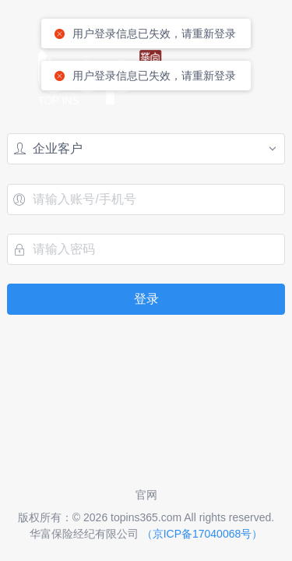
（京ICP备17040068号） (202, 533)
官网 (146, 495)
